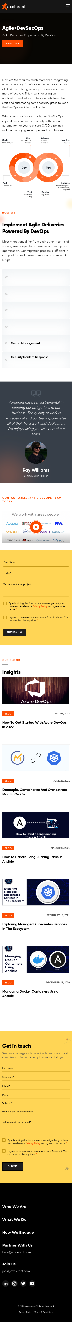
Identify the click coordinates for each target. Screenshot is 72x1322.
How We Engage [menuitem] (18, 1232)
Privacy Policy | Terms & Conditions (36, 1312)
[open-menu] (68, 6)
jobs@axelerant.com (16, 1271)
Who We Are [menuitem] (14, 1206)
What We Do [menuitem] (14, 1219)
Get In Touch (12, 44)
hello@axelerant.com (16, 1252)
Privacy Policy (40, 606)
